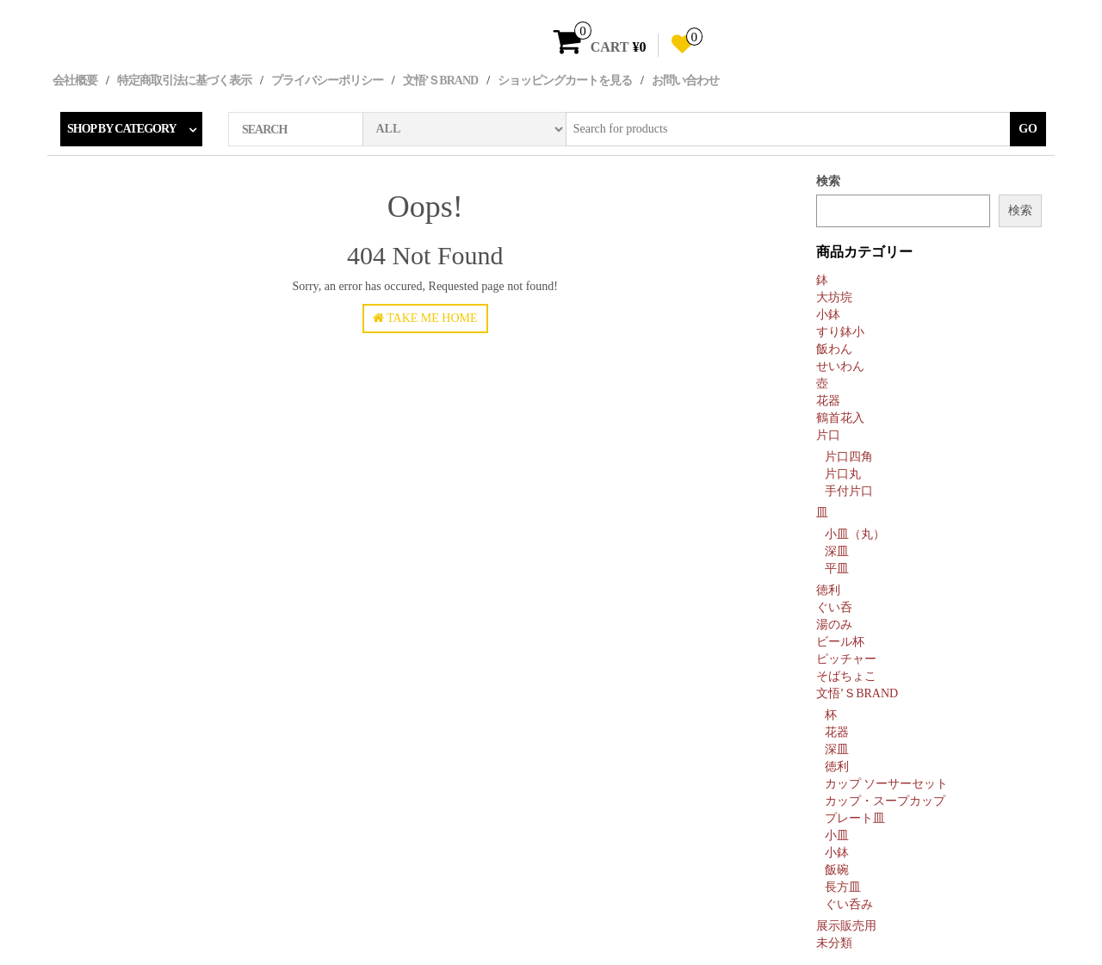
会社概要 (75, 80)
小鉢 (828, 314)
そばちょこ (846, 676)
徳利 (828, 590)
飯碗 (837, 869)
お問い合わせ (685, 80)
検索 (828, 181)
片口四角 (849, 456)
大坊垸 (834, 297)
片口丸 (843, 473)
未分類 (834, 943)
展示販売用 (846, 925)
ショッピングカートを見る (565, 80)
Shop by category (121, 128)
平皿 (837, 568)
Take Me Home (425, 318)
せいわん (840, 366)
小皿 (837, 835)
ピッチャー (846, 659)
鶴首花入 (840, 417)
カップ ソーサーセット (887, 783)
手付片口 (849, 491)
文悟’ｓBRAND (440, 80)
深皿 (837, 551)
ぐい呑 (834, 607)
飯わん (834, 349)
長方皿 (843, 887)
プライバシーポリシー (327, 80)
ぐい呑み (849, 904)
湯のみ (834, 624)
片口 (828, 435)
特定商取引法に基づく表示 (184, 80)
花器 (828, 400)
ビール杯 (840, 641)
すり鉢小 (840, 331)
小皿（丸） (855, 534)
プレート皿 (855, 818)
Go (1027, 128)
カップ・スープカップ (885, 801)
